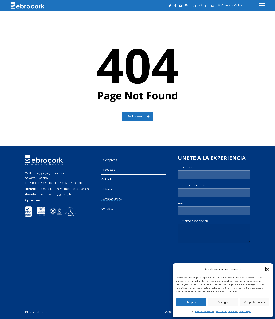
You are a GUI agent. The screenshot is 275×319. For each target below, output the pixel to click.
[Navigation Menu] (262, 5)
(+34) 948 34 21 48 (70, 183)
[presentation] (207, 258)
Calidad (106, 179)
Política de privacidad (227, 311)
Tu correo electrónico (214, 190)
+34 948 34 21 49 (202, 5)
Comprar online (232, 5)
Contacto (107, 208)
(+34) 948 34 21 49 (40, 183)
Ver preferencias (254, 302)
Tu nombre (214, 172)
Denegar (222, 302)
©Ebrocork (32, 312)
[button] (267, 269)
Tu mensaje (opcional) (214, 232)
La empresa (109, 160)
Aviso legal (245, 311)
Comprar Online (111, 199)
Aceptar (191, 302)
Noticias (106, 189)
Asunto (214, 208)
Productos (108, 169)
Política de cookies (204, 311)
